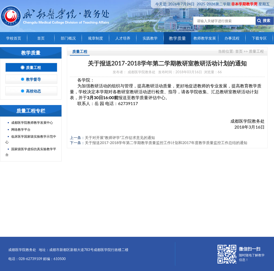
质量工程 (31, 67)
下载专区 (259, 38)
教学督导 (31, 79)
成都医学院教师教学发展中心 (32, 123)
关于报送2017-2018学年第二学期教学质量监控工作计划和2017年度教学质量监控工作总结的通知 (166, 142)
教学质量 (177, 38)
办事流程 (231, 38)
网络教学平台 (21, 129)
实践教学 (150, 38)
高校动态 (31, 91)
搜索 (265, 20)
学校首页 (13, 38)
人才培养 (122, 38)
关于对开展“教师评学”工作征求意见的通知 (120, 137)
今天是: (212, 4)
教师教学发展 (204, 38)
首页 (41, 38)
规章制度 (95, 38)
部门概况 (68, 38)
